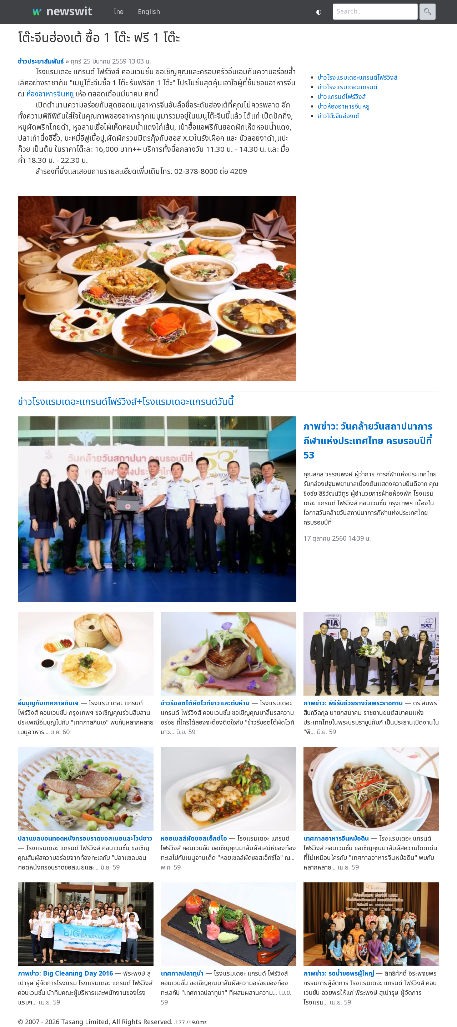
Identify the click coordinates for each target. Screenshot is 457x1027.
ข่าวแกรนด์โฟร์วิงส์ (342, 97)
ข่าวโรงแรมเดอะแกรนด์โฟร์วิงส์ (357, 77)
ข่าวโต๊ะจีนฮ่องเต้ (339, 116)
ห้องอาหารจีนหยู (50, 94)
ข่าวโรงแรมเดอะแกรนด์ (347, 87)
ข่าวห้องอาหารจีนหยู (344, 106)
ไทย (119, 12)
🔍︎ (427, 11)
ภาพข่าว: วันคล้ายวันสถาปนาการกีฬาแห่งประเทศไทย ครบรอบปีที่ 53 (368, 441)
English (149, 12)
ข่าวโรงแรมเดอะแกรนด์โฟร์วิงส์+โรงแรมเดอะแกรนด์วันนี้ (125, 402)
